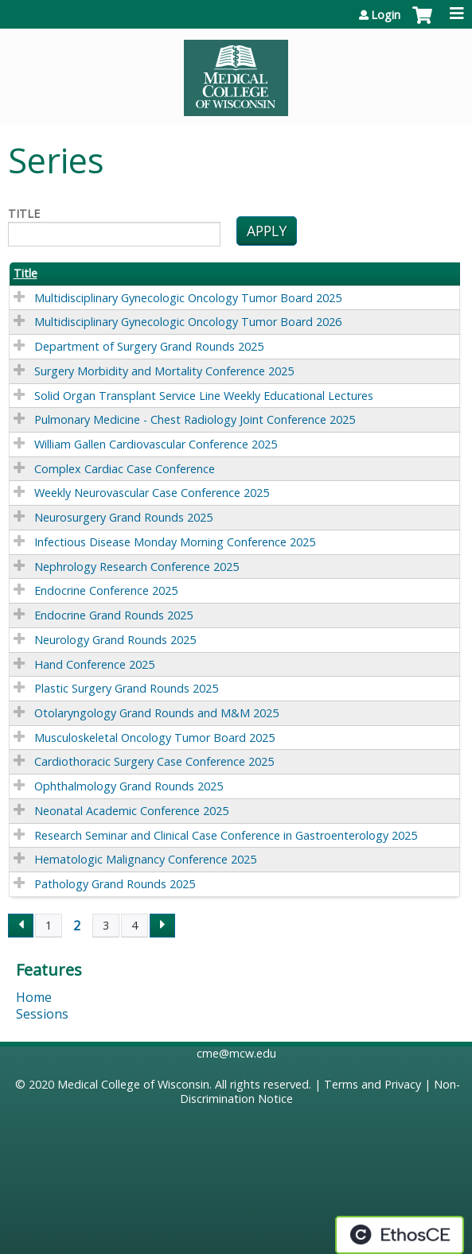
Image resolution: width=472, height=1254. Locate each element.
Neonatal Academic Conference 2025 (131, 810)
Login (385, 15)
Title (24, 214)
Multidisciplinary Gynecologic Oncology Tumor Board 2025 (187, 297)
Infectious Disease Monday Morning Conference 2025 (174, 541)
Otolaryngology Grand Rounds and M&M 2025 (156, 712)
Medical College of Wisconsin (133, 1084)
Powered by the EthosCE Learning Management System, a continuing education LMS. (399, 1235)
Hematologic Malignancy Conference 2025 (145, 859)
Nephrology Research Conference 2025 (136, 566)
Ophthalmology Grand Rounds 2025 (128, 786)
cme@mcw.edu (236, 1053)
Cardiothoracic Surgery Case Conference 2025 (154, 761)
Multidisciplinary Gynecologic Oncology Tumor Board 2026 (187, 321)
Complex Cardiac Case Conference (124, 468)
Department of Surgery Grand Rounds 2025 (148, 346)
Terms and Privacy (372, 1084)
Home (34, 997)
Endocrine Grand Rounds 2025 (113, 615)
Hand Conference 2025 (94, 664)
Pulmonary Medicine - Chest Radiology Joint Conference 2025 (194, 419)
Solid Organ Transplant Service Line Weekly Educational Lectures (203, 395)
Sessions (42, 1014)
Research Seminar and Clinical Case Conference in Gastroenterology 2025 (225, 835)
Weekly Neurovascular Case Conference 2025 (151, 492)
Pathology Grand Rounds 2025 (114, 883)
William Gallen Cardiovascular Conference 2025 (155, 444)
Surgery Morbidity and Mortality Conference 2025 (164, 371)
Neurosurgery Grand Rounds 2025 (123, 517)
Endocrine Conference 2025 (105, 590)
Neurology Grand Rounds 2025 (115, 639)
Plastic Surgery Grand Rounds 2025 (126, 688)
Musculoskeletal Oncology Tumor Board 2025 (154, 737)
